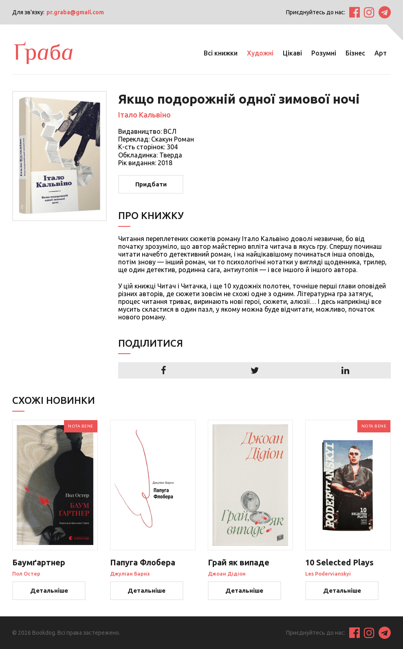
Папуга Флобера (142, 562)
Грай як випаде (238, 562)
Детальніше (49, 590)
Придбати (151, 184)
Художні (260, 53)
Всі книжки (221, 53)
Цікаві (292, 53)
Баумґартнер (38, 562)
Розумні (323, 53)
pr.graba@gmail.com (75, 12)
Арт (380, 53)
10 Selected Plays (339, 562)
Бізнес (355, 53)
